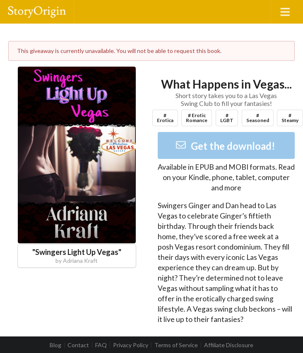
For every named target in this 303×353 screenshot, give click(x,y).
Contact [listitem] (78, 345)
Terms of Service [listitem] (176, 345)
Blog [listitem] (55, 345)
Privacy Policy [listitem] (130, 345)
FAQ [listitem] (101, 345)
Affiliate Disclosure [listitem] (228, 345)
